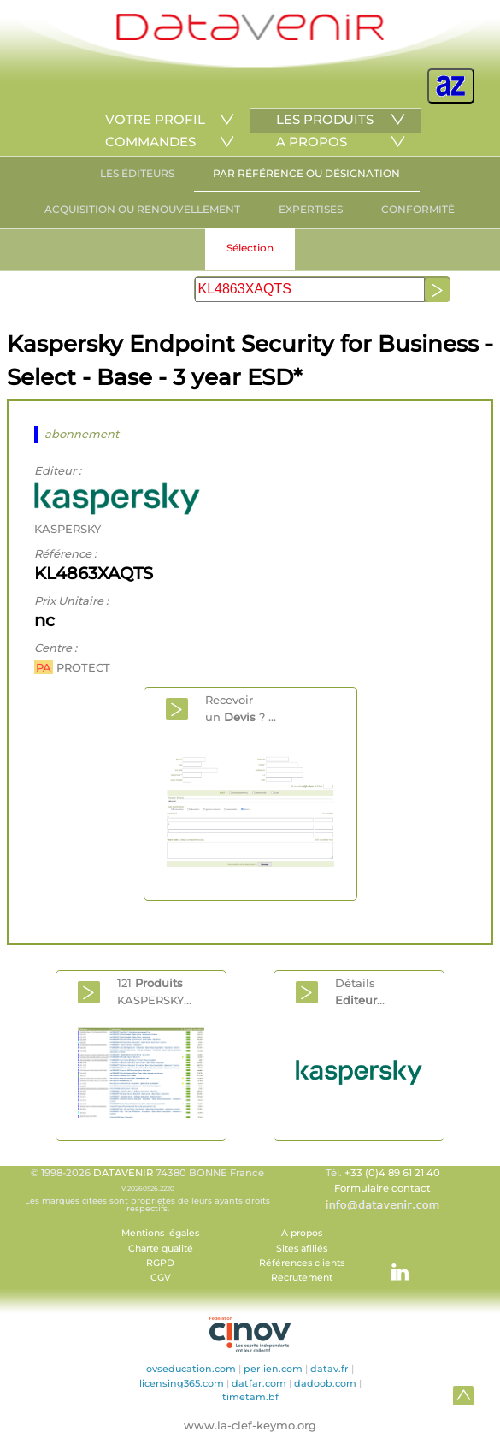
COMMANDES (150, 141)
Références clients (301, 1263)
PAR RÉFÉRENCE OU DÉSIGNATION (306, 173)
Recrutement (301, 1277)
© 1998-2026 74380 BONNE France (148, 1190)
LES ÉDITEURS (137, 173)
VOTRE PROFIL (155, 119)
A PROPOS (311, 141)
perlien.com (273, 1369)
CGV (160, 1277)
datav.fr (329, 1369)
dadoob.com (325, 1383)
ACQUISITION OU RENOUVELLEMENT (142, 209)
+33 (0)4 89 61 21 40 (392, 1173)
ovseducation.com (191, 1369)
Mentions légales (160, 1233)
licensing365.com (181, 1383)
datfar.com (259, 1383)
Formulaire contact (382, 1188)
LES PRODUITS (325, 119)
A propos (301, 1233)
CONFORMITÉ (418, 209)
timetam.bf (250, 1397)
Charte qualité (160, 1248)
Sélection (250, 247)
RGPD (160, 1263)
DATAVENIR (123, 1173)
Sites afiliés (301, 1248)
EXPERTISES (311, 209)
